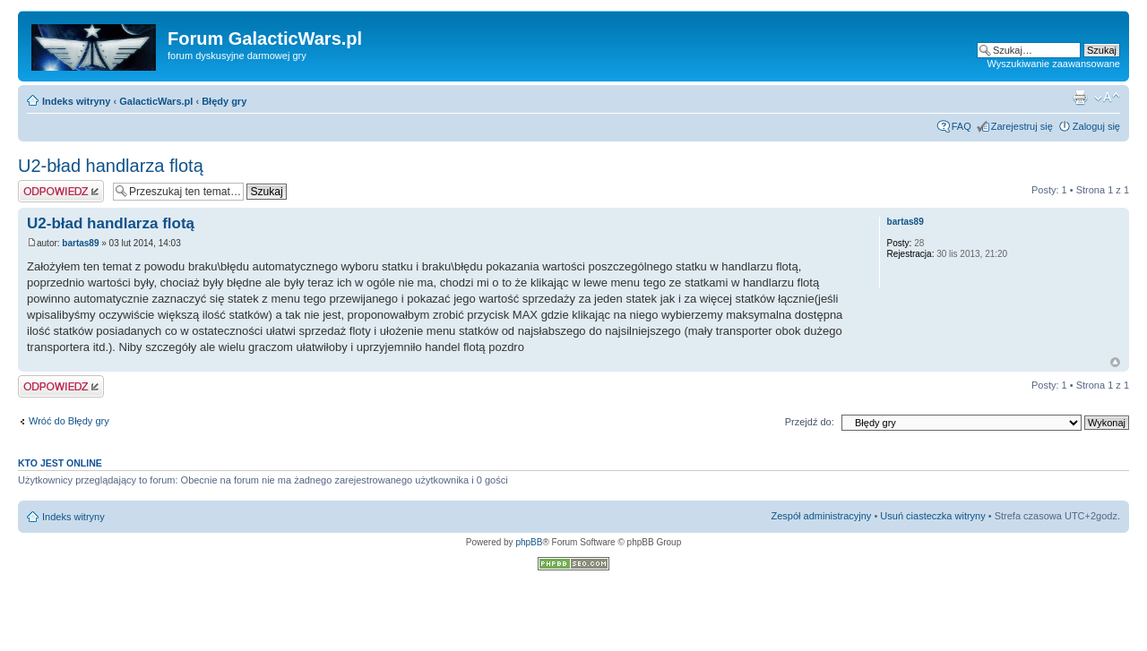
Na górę (1115, 362)
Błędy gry (224, 101)
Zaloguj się (1096, 126)
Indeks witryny (76, 101)
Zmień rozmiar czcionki (1107, 98)
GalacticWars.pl (156, 101)
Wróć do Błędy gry (69, 420)
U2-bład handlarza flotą (110, 166)
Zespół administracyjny (822, 515)
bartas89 (80, 243)
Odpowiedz (61, 191)
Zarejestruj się (1022, 126)
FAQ (961, 126)
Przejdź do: (809, 421)
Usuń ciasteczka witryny (932, 515)
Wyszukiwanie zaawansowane (1053, 63)
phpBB (528, 542)
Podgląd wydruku (1080, 98)
